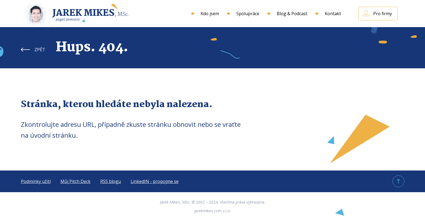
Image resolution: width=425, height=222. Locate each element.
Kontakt (333, 14)
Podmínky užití (36, 181)
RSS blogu (110, 181)
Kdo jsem (210, 14)
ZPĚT (39, 50)
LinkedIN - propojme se (155, 181)
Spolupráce (247, 14)
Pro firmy (382, 14)
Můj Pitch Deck (75, 181)
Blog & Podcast (292, 14)
